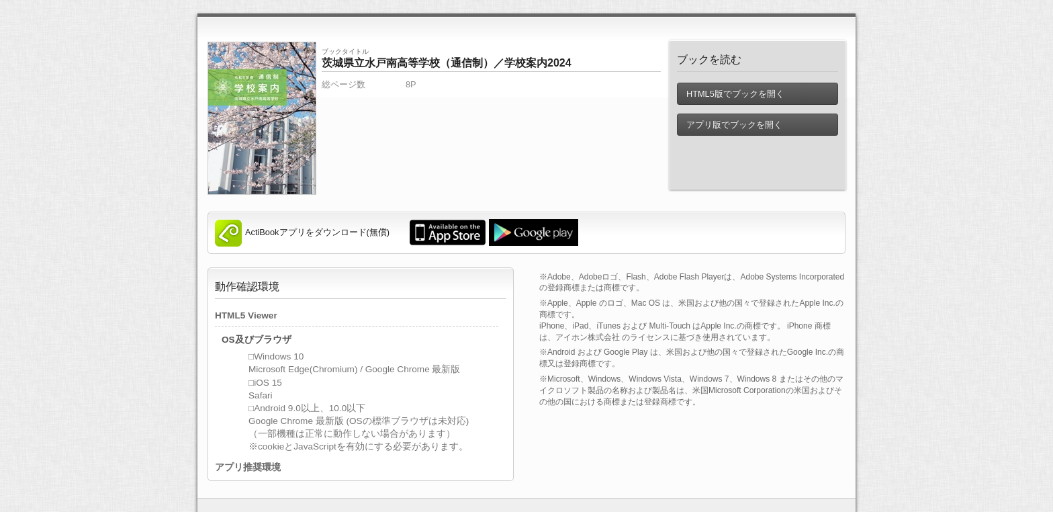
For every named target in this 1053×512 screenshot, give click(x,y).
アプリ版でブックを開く (733, 125)
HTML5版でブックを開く (734, 94)
